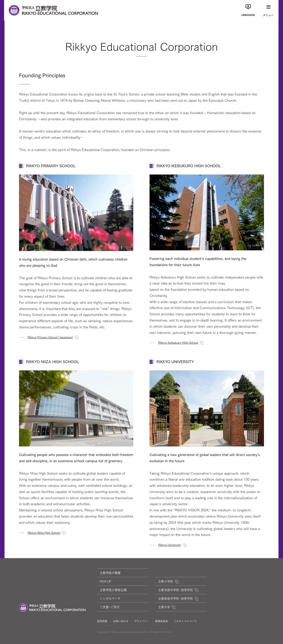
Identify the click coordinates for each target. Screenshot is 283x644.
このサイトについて (185, 621)
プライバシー (141, 621)
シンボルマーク (110, 598)
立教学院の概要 (110, 573)
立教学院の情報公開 (113, 590)
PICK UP (105, 581)
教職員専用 (161, 621)
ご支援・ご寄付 (110, 607)
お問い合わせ (120, 621)
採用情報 (102, 621)
